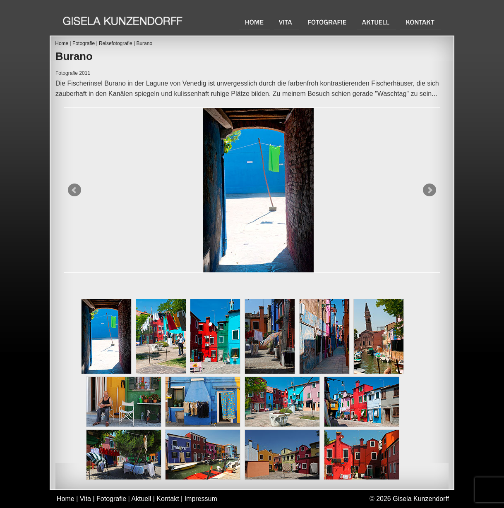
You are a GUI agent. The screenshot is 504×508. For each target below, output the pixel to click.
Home (254, 22)
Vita (286, 22)
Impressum (201, 498)
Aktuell (376, 22)
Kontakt (420, 22)
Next (429, 190)
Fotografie (328, 22)
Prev (74, 190)
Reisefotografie (115, 43)
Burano (144, 43)
